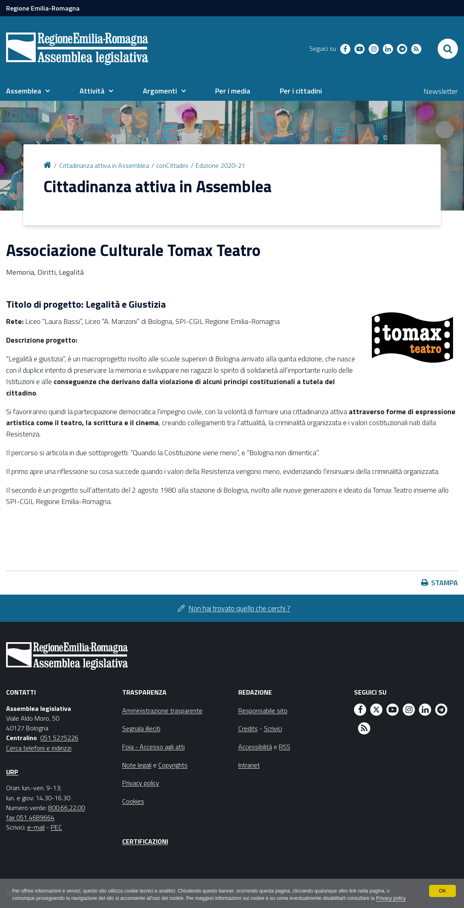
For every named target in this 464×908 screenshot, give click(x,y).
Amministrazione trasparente (162, 710)
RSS (284, 747)
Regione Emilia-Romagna (43, 8)
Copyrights (173, 765)
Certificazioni (145, 841)
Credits (248, 728)
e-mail (36, 827)
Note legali (136, 765)
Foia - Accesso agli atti (153, 747)
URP (12, 772)
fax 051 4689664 (30, 817)
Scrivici (273, 728)
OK (442, 891)
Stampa (444, 582)
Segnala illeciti (141, 728)
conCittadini (172, 165)
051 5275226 (59, 738)
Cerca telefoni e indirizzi (38, 748)
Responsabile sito (262, 710)
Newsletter (440, 91)
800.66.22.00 (66, 807)
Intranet (249, 765)
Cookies (133, 801)
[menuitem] (28, 91)
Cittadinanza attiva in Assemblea (104, 165)
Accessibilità (255, 747)
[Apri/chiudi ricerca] (448, 49)
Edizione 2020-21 (220, 165)
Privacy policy (391, 898)
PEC (56, 827)
